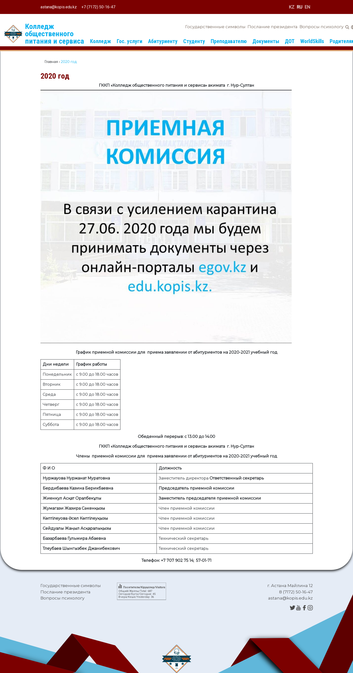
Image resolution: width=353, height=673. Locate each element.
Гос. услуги (129, 41)
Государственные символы (215, 26)
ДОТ (290, 41)
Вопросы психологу (321, 26)
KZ (291, 7)
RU (299, 7)
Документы (265, 41)
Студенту (194, 41)
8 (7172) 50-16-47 (296, 591)
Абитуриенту (163, 41)
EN (307, 7)
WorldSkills (312, 41)
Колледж (100, 41)
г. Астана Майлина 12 (290, 585)
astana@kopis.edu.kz (58, 7)
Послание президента (273, 26)
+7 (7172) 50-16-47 (98, 7)
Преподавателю (229, 41)
